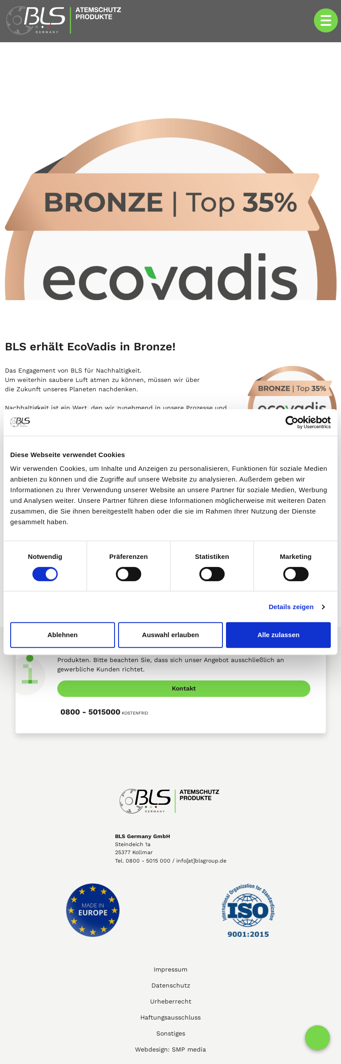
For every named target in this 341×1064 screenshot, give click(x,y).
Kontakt (184, 688)
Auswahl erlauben (170, 634)
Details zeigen (291, 606)
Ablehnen (63, 634)
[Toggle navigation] (326, 20)
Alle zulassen (279, 634)
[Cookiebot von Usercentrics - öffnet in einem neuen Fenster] (292, 422)
